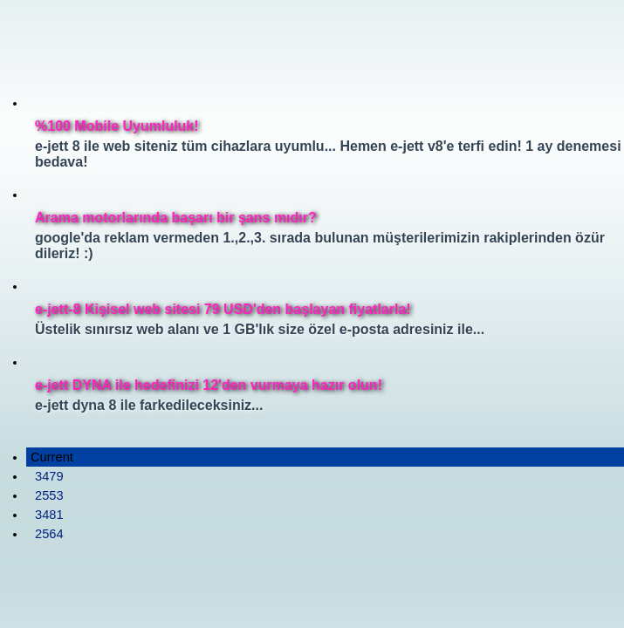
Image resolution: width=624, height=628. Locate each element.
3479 (49, 476)
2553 (49, 495)
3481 (49, 515)
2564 (49, 534)
